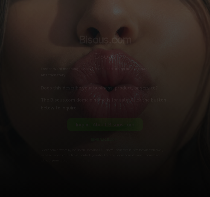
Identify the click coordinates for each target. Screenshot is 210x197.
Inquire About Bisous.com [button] (105, 124)
